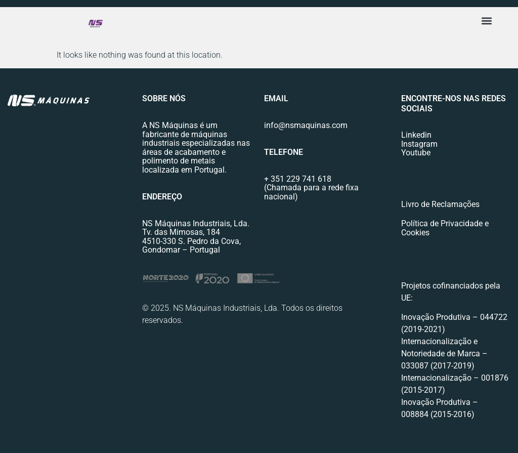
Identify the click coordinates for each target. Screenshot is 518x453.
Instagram (419, 144)
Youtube (415, 152)
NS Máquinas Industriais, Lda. (195, 223)
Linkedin (416, 135)
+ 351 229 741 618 (297, 179)
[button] (487, 20)
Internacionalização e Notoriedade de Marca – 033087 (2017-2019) (444, 353)
